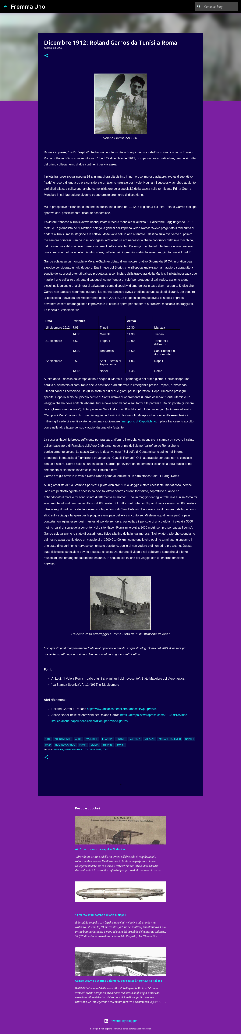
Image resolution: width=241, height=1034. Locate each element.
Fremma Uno (28, 6)
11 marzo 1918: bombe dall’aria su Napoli (100, 914)
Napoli (189, 739)
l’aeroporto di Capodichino (138, 421)
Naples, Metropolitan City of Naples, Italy (81, 749)
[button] (46, 55)
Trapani (107, 744)
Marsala (134, 739)
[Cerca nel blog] (218, 6)
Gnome (121, 739)
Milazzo (149, 739)
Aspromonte (63, 739)
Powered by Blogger (120, 1020)
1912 (48, 739)
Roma (83, 744)
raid (48, 744)
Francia (107, 739)
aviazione (92, 739)
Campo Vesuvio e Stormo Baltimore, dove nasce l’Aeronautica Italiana (118, 980)
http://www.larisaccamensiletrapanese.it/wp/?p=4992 (122, 708)
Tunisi (120, 744)
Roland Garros (65, 744)
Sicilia (94, 744)
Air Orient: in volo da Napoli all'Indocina (100, 849)
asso (78, 739)
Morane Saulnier (170, 739)
